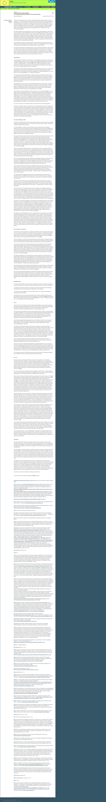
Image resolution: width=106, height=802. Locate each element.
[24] (22, 162)
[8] (21, 62)
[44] (45, 364)
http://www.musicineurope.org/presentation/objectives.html (25, 665)
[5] (40, 32)
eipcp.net (13, 796)
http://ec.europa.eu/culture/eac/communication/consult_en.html (33, 515)
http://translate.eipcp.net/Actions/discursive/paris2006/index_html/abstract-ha (29, 787)
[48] (17, 381)
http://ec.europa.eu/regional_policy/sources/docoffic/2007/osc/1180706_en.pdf (29, 642)
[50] (20, 419)
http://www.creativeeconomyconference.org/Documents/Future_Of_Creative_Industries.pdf (32, 682)
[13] (41, 88)
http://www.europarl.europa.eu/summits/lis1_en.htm (24, 614)
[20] (23, 145)
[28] (40, 204)
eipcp (1, 8)
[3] (50, 25)
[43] (24, 346)
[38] (46, 296)
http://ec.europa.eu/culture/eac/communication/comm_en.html (26, 669)
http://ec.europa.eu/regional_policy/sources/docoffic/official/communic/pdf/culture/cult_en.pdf (32, 654)
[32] (41, 236)
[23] (33, 160)
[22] (31, 155)
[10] (26, 72)
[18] (23, 139)
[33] (26, 252)
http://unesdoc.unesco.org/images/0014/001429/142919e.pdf (31, 764)
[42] (46, 336)
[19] (44, 142)
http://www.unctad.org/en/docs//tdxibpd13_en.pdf (23, 685)
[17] (48, 128)
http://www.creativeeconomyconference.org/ (23, 480)
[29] (37, 210)
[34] (18, 261)
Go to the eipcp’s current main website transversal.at (12, 800)
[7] (32, 40)
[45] (21, 368)
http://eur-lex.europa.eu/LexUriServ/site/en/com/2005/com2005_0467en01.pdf (35, 677)
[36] (26, 276)
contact (10, 22)
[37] (25, 292)
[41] (19, 323)
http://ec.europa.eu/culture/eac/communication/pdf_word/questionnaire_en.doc (29, 598)
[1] (47, 22)
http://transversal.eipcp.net (28, 790)
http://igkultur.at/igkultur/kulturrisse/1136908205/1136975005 (26, 693)
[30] (32, 220)
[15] (30, 96)
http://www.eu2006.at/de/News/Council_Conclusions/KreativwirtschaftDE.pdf (29, 611)
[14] (47, 91)
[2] (21, 25)
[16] (41, 109)
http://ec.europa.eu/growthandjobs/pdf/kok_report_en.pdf (25, 621)
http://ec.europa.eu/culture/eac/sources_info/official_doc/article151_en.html (34, 566)
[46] (35, 372)
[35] (37, 269)
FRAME (33, 475)
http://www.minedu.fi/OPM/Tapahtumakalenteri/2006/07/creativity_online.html (30, 499)
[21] (34, 152)
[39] (36, 297)
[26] (52, 198)
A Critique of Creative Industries (13, 8)
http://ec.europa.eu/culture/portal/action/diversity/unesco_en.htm (35, 765)
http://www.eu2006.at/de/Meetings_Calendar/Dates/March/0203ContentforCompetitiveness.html (32, 489)
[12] (21, 81)
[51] (42, 428)
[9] (32, 62)
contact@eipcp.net (19, 796)
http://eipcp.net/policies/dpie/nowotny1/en (27, 746)
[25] (25, 190)
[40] (52, 306)
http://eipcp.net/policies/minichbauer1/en (30, 702)
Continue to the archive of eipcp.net (9, 799)
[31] (40, 223)
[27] (28, 201)
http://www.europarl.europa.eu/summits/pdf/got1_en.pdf (41, 616)
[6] (32, 36)
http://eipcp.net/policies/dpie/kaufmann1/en (22, 735)
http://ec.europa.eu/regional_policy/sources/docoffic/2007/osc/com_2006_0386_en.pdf (31, 537)
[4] (42, 26)
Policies (5, 8)
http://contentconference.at (29, 484)
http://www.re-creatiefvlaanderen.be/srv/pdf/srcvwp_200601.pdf (26, 530)
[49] (51, 408)
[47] (52, 377)
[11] (38, 72)
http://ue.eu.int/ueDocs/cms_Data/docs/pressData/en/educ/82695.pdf (27, 507)
